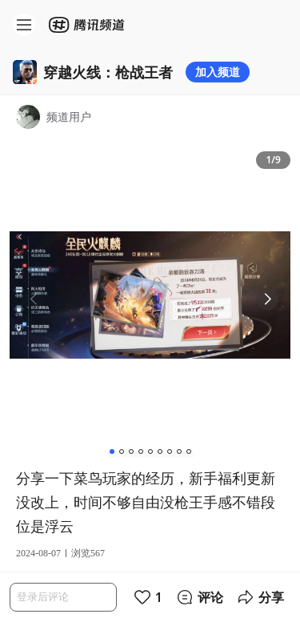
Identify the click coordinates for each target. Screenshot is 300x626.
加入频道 (217, 71)
